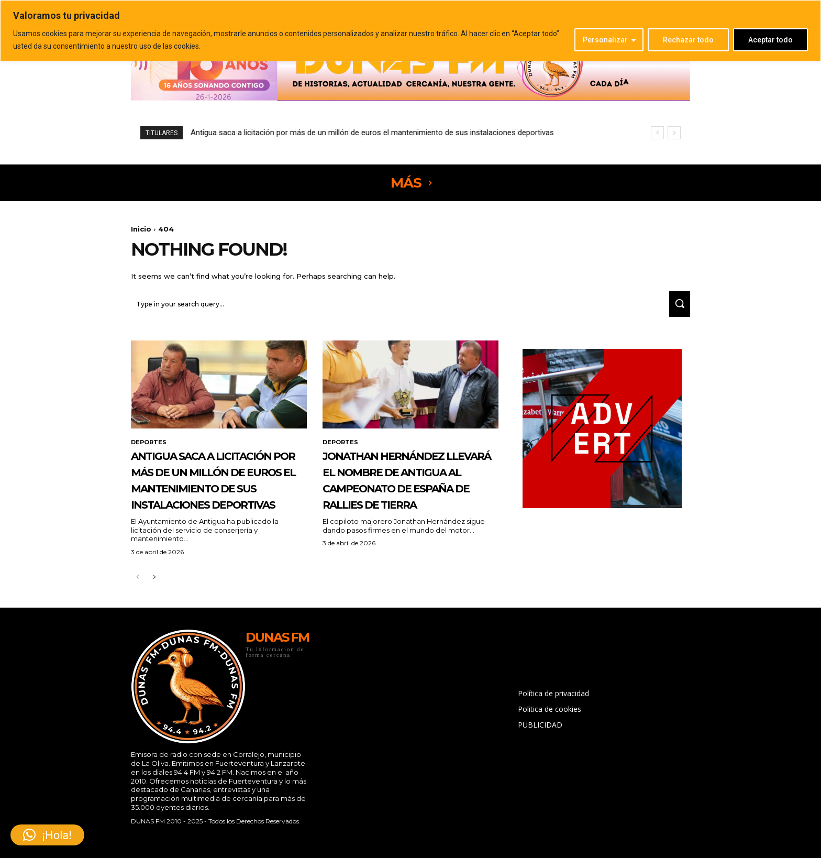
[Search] (676, 309)
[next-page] (154, 615)
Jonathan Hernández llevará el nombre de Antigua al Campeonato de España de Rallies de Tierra (357, 132)
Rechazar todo (688, 40)
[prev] (657, 132)
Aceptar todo (770, 40)
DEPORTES (150, 448)
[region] (410, 30)
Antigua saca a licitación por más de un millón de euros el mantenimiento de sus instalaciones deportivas (217, 501)
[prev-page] (137, 615)
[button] (47, 834)
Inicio (141, 229)
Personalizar (605, 40)
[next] (674, 132)
